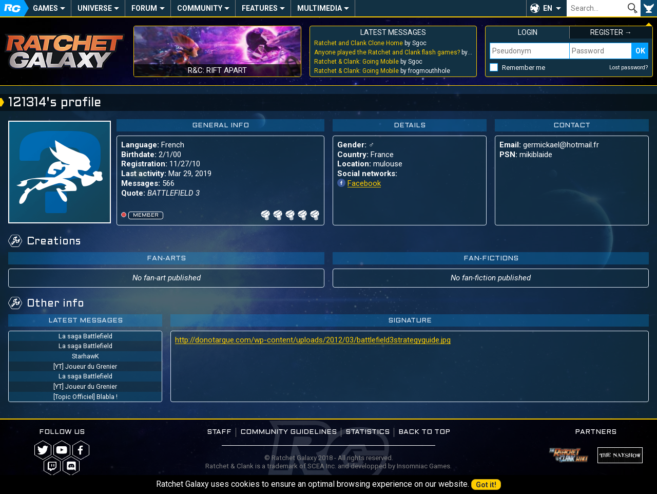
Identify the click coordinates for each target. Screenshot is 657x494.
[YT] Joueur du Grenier (85, 366)
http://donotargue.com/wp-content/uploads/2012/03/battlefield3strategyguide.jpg (313, 340)
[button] (546, 8)
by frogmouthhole (382, 70)
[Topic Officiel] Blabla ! (85, 397)
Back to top (424, 432)
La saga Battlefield (85, 336)
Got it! (486, 485)
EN (547, 8)
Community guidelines (288, 432)
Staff (219, 432)
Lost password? (628, 67)
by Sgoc (370, 43)
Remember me (523, 67)
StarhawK (85, 356)
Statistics (367, 432)
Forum (144, 8)
